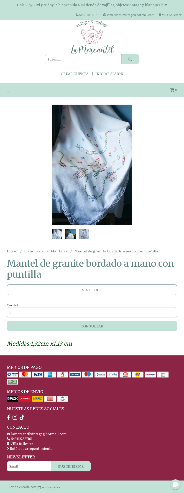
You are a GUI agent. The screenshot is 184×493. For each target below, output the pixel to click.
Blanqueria (34, 251)
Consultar (92, 326)
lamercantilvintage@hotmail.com (37, 433)
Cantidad (12, 305)
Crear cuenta (75, 73)
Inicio (12, 251)
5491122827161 (19, 438)
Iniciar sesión (109, 73)
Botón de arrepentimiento (30, 448)
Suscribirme (71, 466)
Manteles (59, 251)
